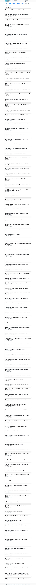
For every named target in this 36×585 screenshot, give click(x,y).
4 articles (11, 120)
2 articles (11, 49)
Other (10, 5)
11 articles (11, 10)
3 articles (11, 80)
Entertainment (27, 3)
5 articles (11, 20)
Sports (22, 3)
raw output (26, 584)
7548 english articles (7, 584)
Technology (18, 3)
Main (6, 3)
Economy (14, 3)
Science (6, 5)
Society (10, 3)
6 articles (11, 16)
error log (29, 584)
